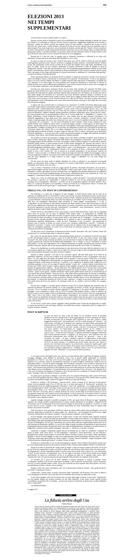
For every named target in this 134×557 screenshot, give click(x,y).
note (104, 5)
